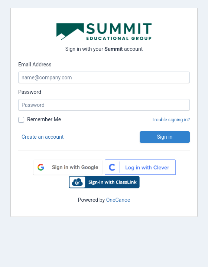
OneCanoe (118, 200)
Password (29, 92)
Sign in (164, 137)
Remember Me (44, 119)
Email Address (35, 64)
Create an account (43, 137)
